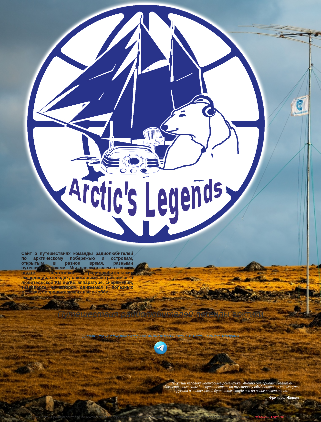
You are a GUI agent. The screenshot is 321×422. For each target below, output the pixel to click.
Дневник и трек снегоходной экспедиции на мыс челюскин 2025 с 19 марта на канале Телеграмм (160, 336)
